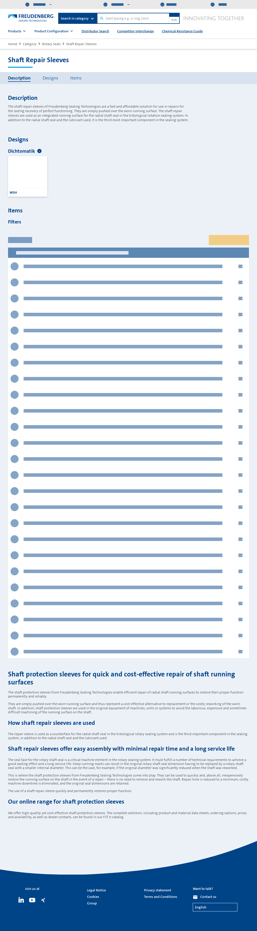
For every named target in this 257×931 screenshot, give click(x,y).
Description (19, 78)
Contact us (208, 896)
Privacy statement (157, 890)
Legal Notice (96, 890)
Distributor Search (95, 31)
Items (76, 78)
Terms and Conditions (160, 896)
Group (92, 903)
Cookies (93, 896)
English (200, 907)
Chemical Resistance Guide (182, 31)
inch (174, 20)
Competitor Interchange (135, 31)
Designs (50, 78)
